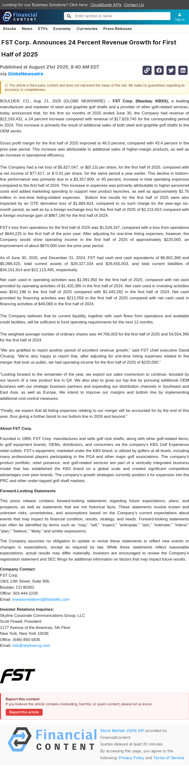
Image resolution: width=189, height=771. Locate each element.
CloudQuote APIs (106, 4)
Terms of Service (168, 757)
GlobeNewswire (25, 74)
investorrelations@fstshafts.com (40, 599)
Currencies (87, 28)
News (27, 28)
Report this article (24, 712)
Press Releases (117, 28)
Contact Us (134, 4)
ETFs (43, 28)
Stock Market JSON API (122, 730)
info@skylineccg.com (31, 645)
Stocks (9, 28)
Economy (62, 28)
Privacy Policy (131, 757)
